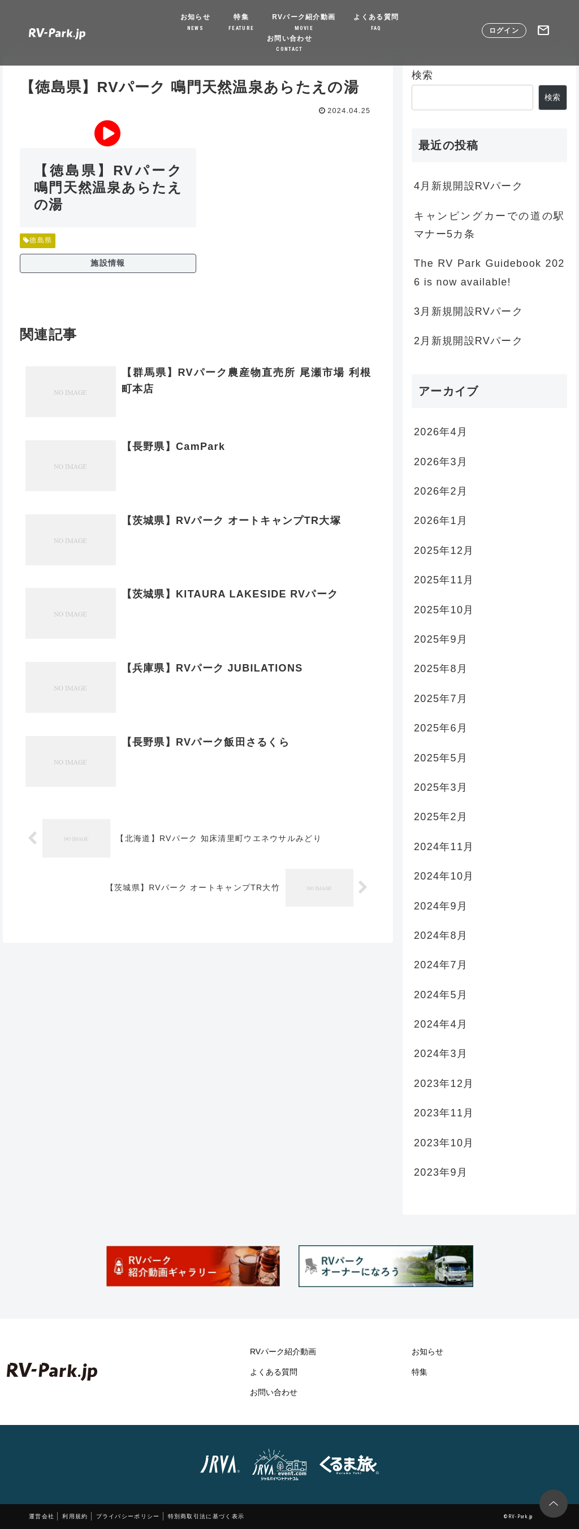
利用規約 (75, 1516)
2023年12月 (444, 1083)
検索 (423, 75)
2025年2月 (441, 816)
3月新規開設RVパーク (468, 311)
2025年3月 (441, 787)
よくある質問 (376, 23)
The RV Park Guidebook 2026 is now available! (489, 272)
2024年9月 (441, 906)
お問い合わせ (289, 44)
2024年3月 (441, 1053)
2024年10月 (444, 876)
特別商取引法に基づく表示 (206, 1516)
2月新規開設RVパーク (468, 340)
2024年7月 (441, 965)
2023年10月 (444, 1143)
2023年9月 (441, 1172)
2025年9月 (441, 639)
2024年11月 (444, 846)
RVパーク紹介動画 (303, 23)
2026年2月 (441, 491)
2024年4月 (441, 1024)
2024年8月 (441, 935)
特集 (241, 23)
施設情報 (107, 262)
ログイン (504, 30)
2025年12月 (444, 550)
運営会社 (41, 1516)
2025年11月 (444, 580)
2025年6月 (441, 728)
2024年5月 (441, 994)
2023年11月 (444, 1113)
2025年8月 (441, 668)
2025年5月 (441, 758)
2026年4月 (441, 432)
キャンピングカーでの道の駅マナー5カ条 (489, 225)
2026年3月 (441, 461)
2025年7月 (441, 698)
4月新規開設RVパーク (468, 186)
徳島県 (37, 240)
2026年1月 (441, 520)
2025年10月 (444, 610)
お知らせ (195, 23)
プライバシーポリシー (128, 1516)
